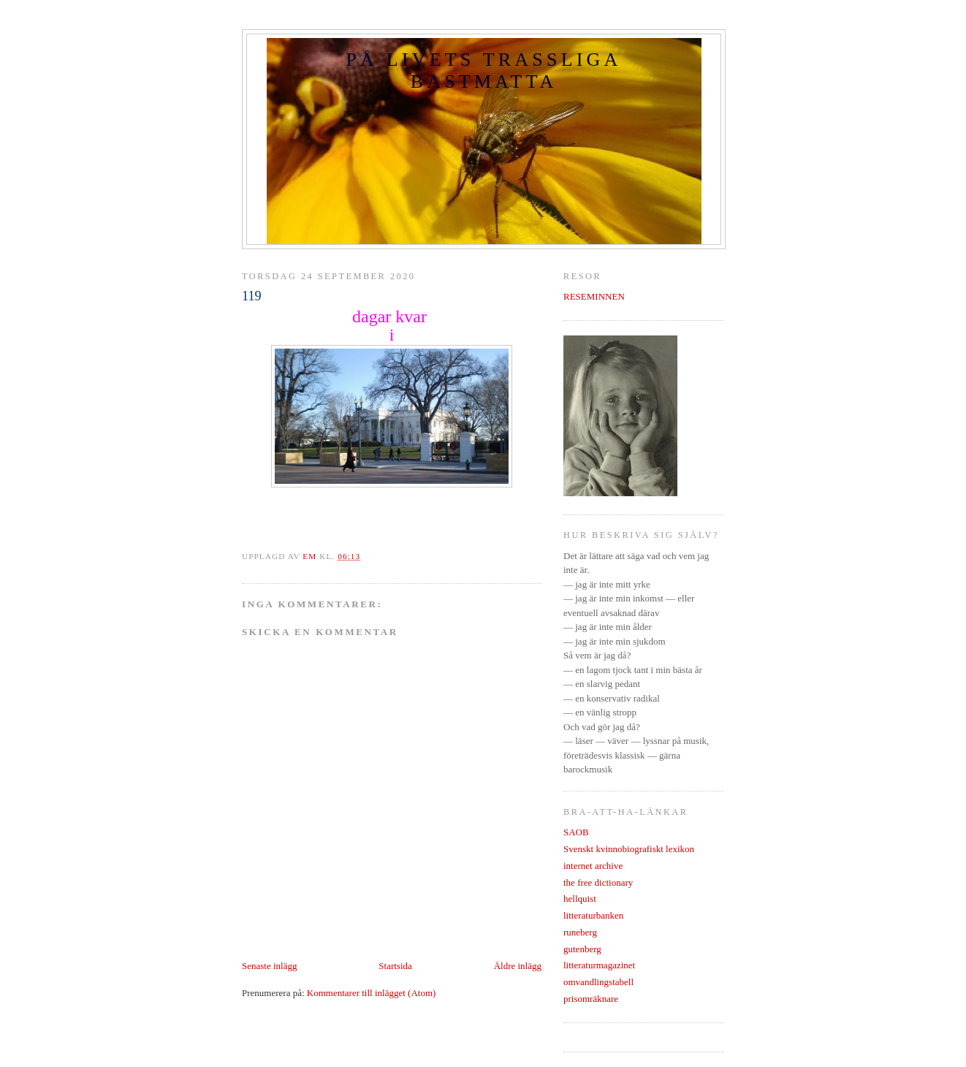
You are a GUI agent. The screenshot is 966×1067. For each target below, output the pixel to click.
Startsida (395, 965)
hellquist (579, 898)
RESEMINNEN (594, 296)
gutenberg (582, 948)
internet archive (593, 865)
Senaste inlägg (269, 965)
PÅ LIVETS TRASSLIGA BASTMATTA (483, 70)
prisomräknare (590, 998)
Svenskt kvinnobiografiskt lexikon (628, 848)
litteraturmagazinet (599, 965)
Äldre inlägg (517, 965)
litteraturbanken (593, 915)
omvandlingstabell (598, 981)
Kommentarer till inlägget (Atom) (371, 992)
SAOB (576, 832)
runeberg (580, 932)
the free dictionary (598, 882)
